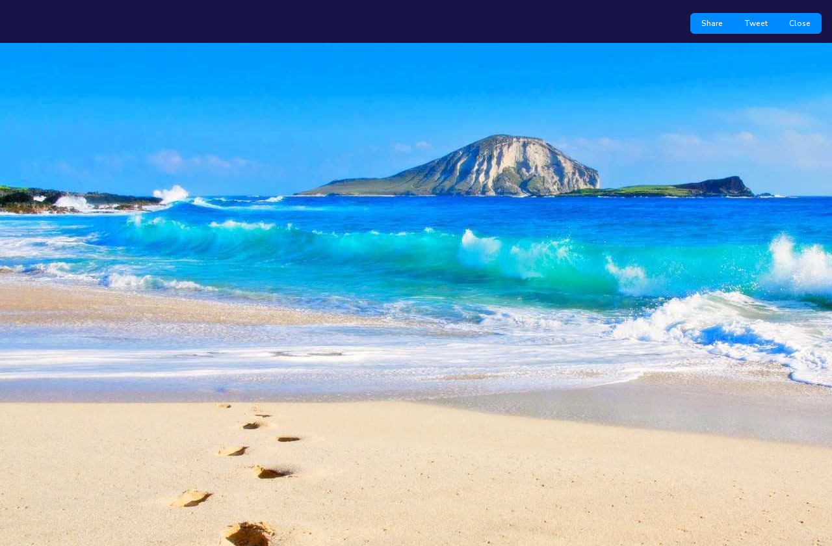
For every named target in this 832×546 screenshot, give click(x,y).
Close (800, 23)
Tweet (756, 23)
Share (712, 23)
